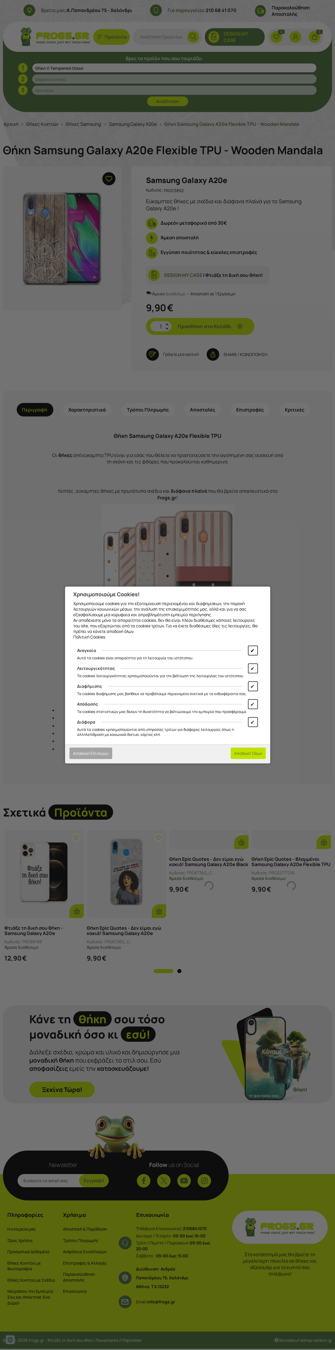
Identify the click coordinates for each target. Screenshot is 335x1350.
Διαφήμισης (89, 686)
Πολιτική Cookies (89, 637)
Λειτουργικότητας (96, 668)
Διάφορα (86, 722)
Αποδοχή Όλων (248, 753)
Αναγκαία (86, 650)
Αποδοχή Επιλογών (91, 753)
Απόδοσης (87, 704)
